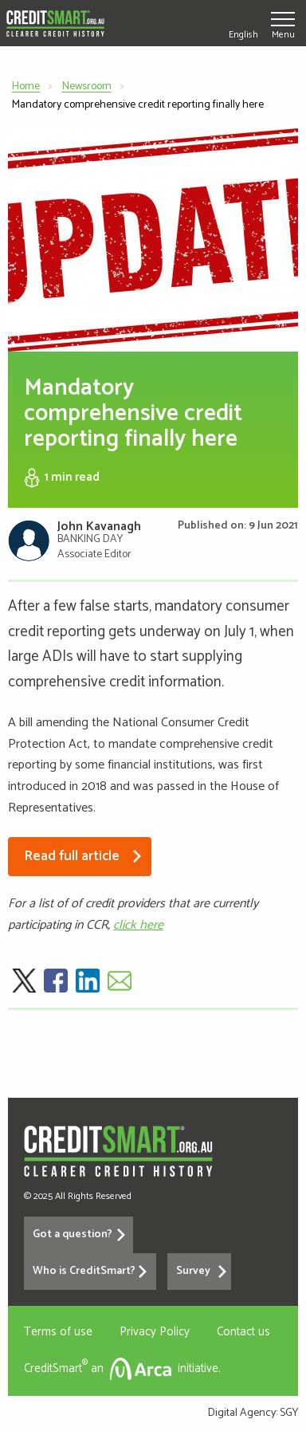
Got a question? (72, 1234)
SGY (289, 1413)
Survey (193, 1271)
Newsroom (87, 86)
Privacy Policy (155, 1332)
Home (26, 86)
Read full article (74, 856)
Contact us (243, 1332)
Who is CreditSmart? (84, 1271)
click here (138, 925)
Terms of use (58, 1332)
